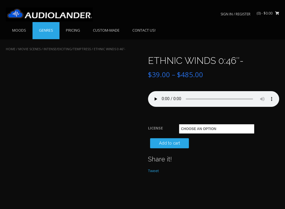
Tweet (153, 170)
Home (10, 49)
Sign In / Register (235, 14)
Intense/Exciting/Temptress (67, 49)
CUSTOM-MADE (106, 30)
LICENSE (155, 128)
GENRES (46, 30)
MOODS (19, 30)
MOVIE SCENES (29, 49)
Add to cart (169, 143)
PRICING (73, 30)
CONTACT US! (144, 30)
